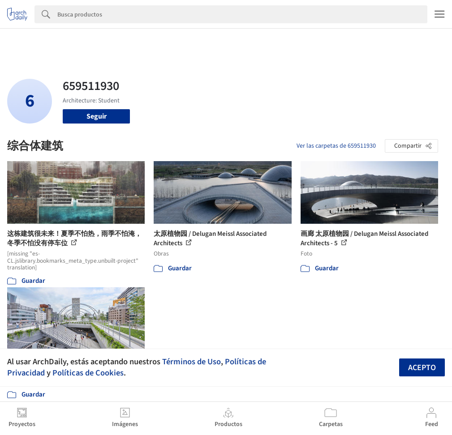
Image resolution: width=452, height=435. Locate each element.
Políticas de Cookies (88, 373)
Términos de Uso (191, 361)
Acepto (422, 367)
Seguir (96, 116)
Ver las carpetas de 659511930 (336, 146)
